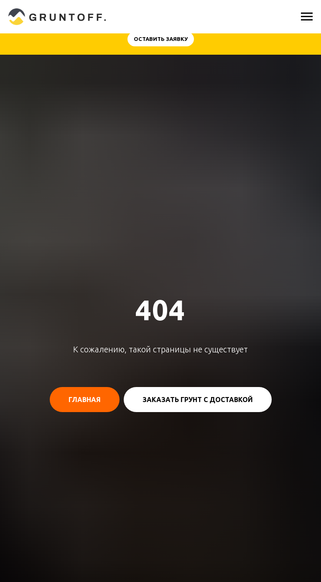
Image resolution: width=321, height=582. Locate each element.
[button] (160, 39)
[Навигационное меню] (307, 17)
